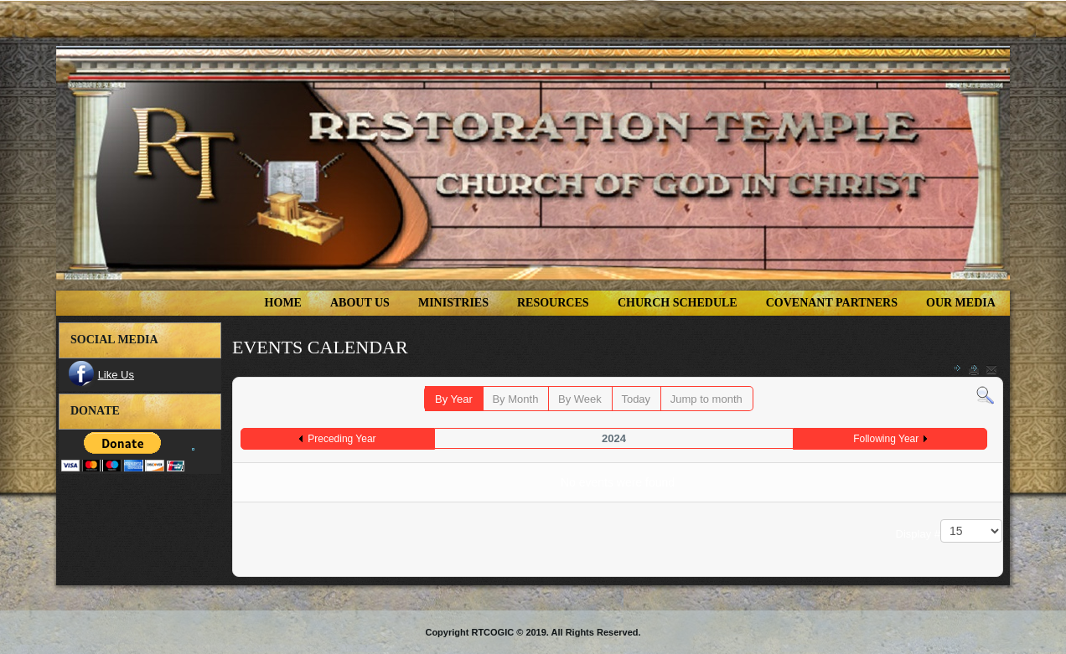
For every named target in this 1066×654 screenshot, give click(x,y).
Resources (553, 302)
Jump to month (706, 399)
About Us (360, 302)
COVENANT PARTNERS (832, 302)
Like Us (116, 374)
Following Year (886, 439)
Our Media (961, 302)
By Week (580, 399)
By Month (515, 399)
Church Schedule (677, 302)
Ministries (453, 302)
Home (283, 302)
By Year (454, 399)
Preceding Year (341, 439)
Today (635, 399)
